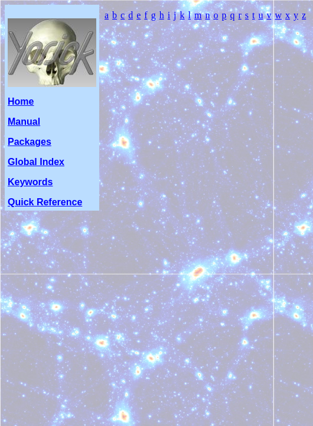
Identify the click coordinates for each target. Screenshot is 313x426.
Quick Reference (45, 202)
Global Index (36, 162)
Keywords (30, 182)
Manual (24, 122)
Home (21, 101)
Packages (29, 142)
